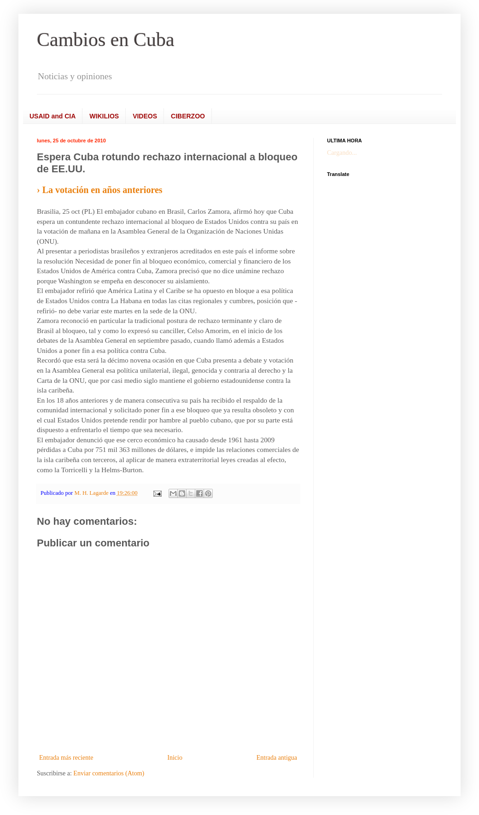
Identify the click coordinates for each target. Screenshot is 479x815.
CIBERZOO (188, 116)
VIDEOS (145, 116)
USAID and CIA (52, 116)
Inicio (174, 757)
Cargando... (342, 152)
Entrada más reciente (66, 757)
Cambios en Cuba (106, 39)
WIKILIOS (104, 116)
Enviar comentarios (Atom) (108, 773)
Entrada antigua (277, 757)
